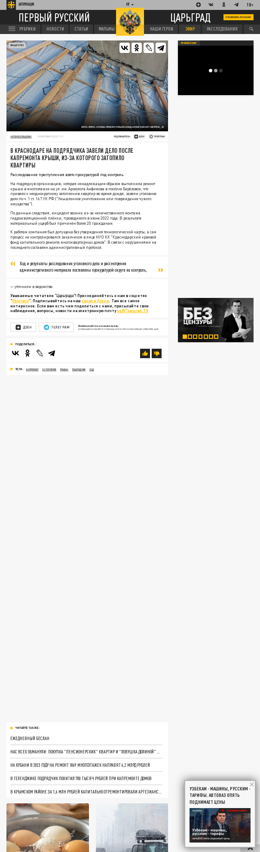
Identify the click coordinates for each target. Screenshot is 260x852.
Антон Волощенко (20, 136)
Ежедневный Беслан (29, 738)
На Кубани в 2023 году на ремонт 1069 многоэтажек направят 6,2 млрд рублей (80, 765)
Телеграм (57, 327)
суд (91, 369)
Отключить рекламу (238, 17)
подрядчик (79, 369)
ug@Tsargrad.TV (132, 310)
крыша (64, 369)
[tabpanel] (216, 320)
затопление (49, 369)
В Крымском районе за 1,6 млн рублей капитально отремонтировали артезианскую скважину (86, 791)
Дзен (23, 327)
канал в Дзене (95, 300)
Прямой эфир (189, 42)
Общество (17, 44)
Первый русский (54, 17)
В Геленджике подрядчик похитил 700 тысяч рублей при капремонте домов (81, 778)
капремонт (32, 369)
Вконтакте (20, 300)
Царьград (190, 17)
